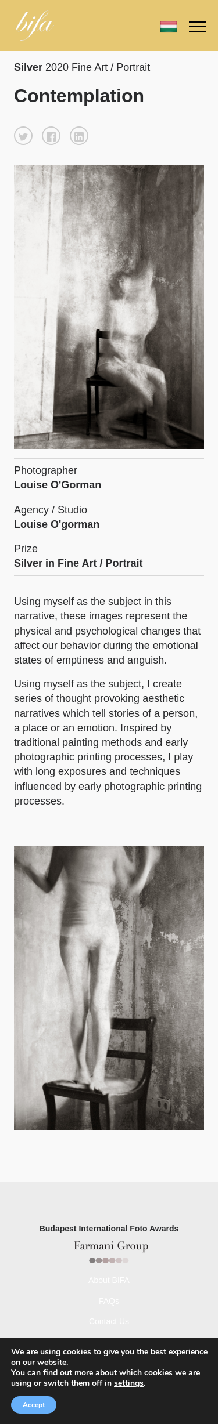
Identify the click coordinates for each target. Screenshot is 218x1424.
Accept (34, 1405)
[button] (23, 135)
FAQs (109, 1301)
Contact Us (109, 1321)
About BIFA (109, 1280)
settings (132, 1383)
